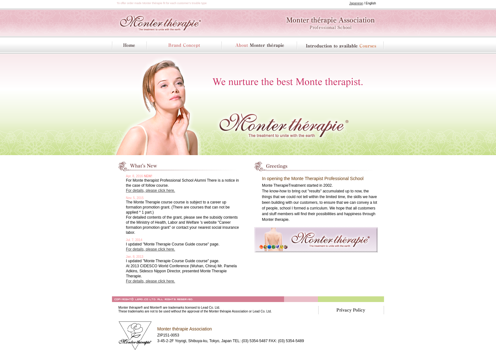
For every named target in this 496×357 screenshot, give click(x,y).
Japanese (356, 3)
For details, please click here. (150, 190)
